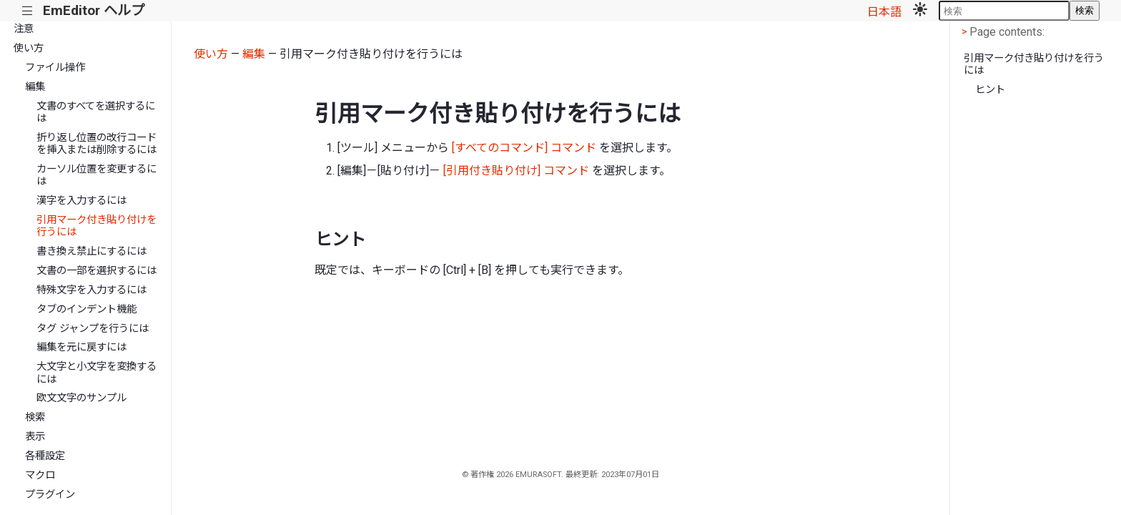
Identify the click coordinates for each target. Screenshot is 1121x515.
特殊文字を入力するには (91, 290)
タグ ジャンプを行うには (92, 329)
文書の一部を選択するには (96, 271)
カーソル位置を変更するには (96, 175)
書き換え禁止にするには (91, 251)
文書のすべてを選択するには (95, 112)
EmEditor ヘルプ (93, 10)
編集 (35, 87)
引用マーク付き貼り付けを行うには (96, 226)
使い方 (29, 48)
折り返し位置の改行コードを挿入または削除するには (96, 144)
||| (27, 11)
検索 (1084, 10)
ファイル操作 (55, 68)
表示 (35, 437)
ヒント (990, 90)
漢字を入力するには (81, 201)
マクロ (40, 475)
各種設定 (45, 456)
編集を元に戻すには (81, 347)
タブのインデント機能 (86, 309)
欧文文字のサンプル (81, 398)
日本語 (884, 12)
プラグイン (50, 495)
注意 (24, 29)
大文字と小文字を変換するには (96, 372)
